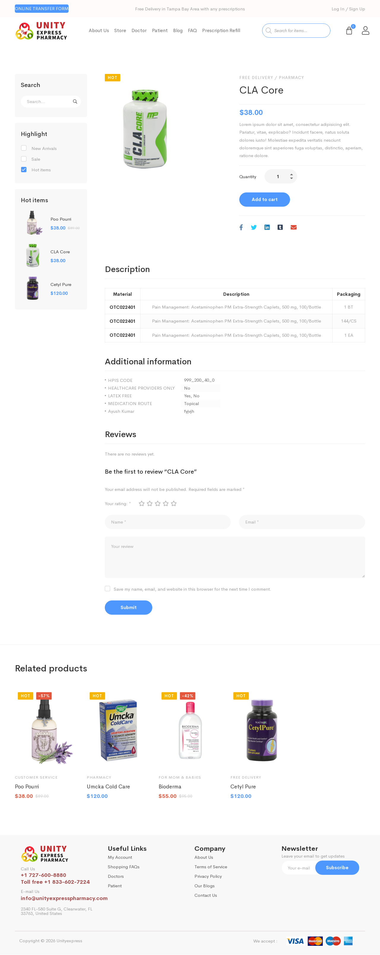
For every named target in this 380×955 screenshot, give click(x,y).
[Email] (293, 228)
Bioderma (170, 787)
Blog (178, 30)
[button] (42, 8)
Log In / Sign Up (348, 9)
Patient (160, 30)
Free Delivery (256, 77)
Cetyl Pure (60, 284)
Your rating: (118, 503)
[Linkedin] (267, 228)
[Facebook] (241, 228)
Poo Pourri (60, 219)
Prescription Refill (221, 30)
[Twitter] (254, 228)
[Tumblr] (280, 228)
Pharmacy (291, 77)
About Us (99, 30)
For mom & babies (180, 777)
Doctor (139, 30)
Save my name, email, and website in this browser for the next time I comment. (192, 589)
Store (120, 30)
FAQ (192, 30)
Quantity (247, 176)
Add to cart (265, 199)
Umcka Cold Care (108, 787)
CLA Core (60, 251)
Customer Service (36, 777)
